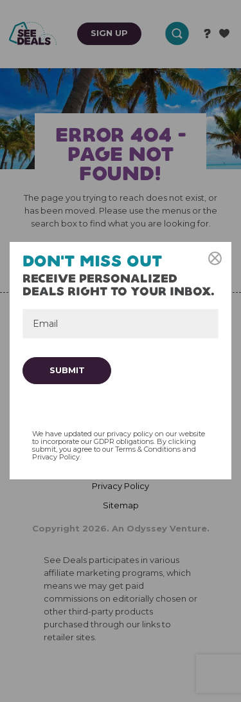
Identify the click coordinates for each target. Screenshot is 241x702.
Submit (67, 370)
